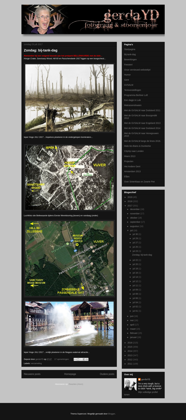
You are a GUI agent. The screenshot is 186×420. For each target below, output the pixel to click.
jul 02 (135, 306)
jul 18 (135, 268)
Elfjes (127, 176)
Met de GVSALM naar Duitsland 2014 (142, 128)
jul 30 (135, 234)
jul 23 (135, 251)
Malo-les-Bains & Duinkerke (137, 146)
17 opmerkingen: (62, 359)
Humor (127, 74)
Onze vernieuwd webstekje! (137, 70)
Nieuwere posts (32, 374)
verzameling (36, 363)
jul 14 (135, 277)
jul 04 (135, 302)
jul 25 (135, 247)
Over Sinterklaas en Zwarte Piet (139, 181)
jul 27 (135, 242)
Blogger (111, 414)
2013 (130, 355)
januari (133, 337)
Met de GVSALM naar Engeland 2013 (142, 123)
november (135, 213)
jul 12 (135, 281)
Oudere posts (107, 374)
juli (131, 230)
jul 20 (135, 264)
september (135, 222)
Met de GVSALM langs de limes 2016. (142, 141)
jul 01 (135, 311)
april (132, 324)
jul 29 (135, 238)
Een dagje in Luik (132, 100)
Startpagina (129, 49)
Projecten (128, 161)
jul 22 (135, 260)
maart (133, 329)
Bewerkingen (130, 59)
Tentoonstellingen (132, 90)
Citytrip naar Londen (134, 151)
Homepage (70, 374)
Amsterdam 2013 (132, 171)
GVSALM (128, 85)
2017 (130, 205)
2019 (130, 197)
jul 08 (135, 294)
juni (132, 316)
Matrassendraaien (133, 105)
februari (134, 333)
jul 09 (135, 289)
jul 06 (135, 298)
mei (132, 320)
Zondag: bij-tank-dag (41, 50)
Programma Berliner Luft (136, 95)
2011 (130, 364)
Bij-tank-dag (130, 54)
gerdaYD (145, 379)
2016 (130, 342)
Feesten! (128, 64)
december (135, 209)
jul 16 (135, 273)
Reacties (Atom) (76, 384)
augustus (135, 226)
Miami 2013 (129, 156)
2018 (130, 201)
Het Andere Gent (132, 166)
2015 (130, 347)
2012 (130, 359)
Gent (126, 80)
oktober (134, 218)
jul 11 (135, 285)
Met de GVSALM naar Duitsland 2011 (142, 110)
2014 (130, 351)
